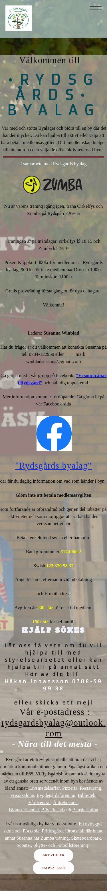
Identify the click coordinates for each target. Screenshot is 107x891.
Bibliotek (86, 795)
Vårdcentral (39, 802)
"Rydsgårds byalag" (53, 466)
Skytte (39, 845)
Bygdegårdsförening (56, 795)
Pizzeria (70, 788)
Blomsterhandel (24, 809)
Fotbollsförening (72, 845)
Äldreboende (65, 802)
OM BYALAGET (53, 868)
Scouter (24, 845)
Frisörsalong (22, 795)
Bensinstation (85, 809)
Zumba (47, 838)
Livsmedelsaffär (44, 788)
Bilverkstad (52, 809)
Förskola (31, 831)
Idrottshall (74, 831)
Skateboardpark (86, 838)
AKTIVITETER (53, 855)
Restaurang (90, 788)
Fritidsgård (52, 831)
